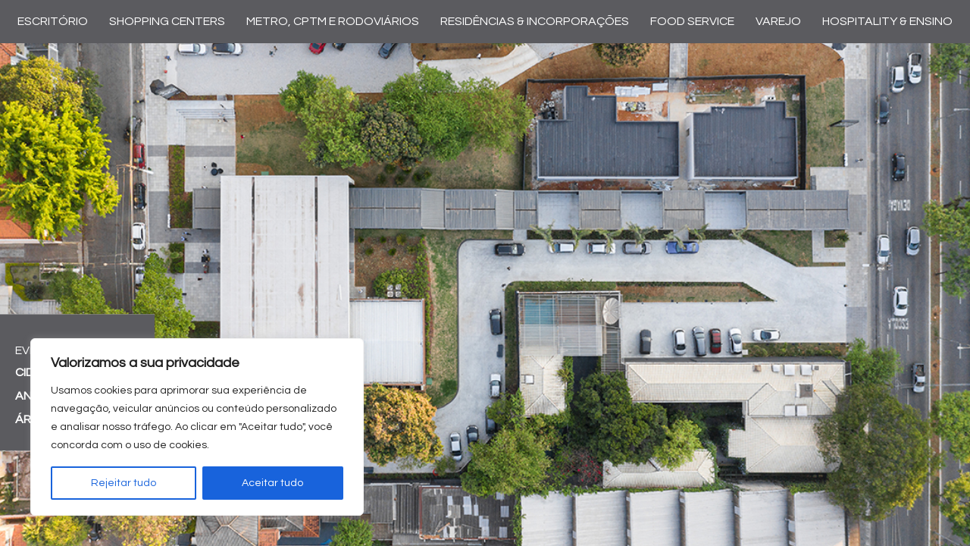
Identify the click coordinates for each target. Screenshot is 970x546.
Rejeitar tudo (123, 483)
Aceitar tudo (272, 483)
